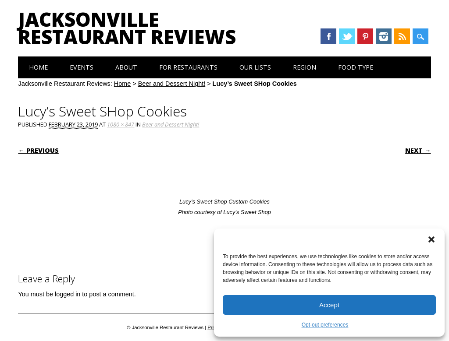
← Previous (38, 150)
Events (81, 67)
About (126, 67)
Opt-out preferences (325, 325)
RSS (402, 36)
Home (38, 67)
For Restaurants (188, 67)
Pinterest (365, 36)
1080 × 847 (120, 124)
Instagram (384, 36)
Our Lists (255, 67)
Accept (329, 305)
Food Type (355, 67)
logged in (67, 294)
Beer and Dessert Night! (172, 83)
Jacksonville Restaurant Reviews (127, 28)
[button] (431, 239)
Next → (418, 150)
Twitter (347, 36)
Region (304, 67)
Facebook (328, 36)
